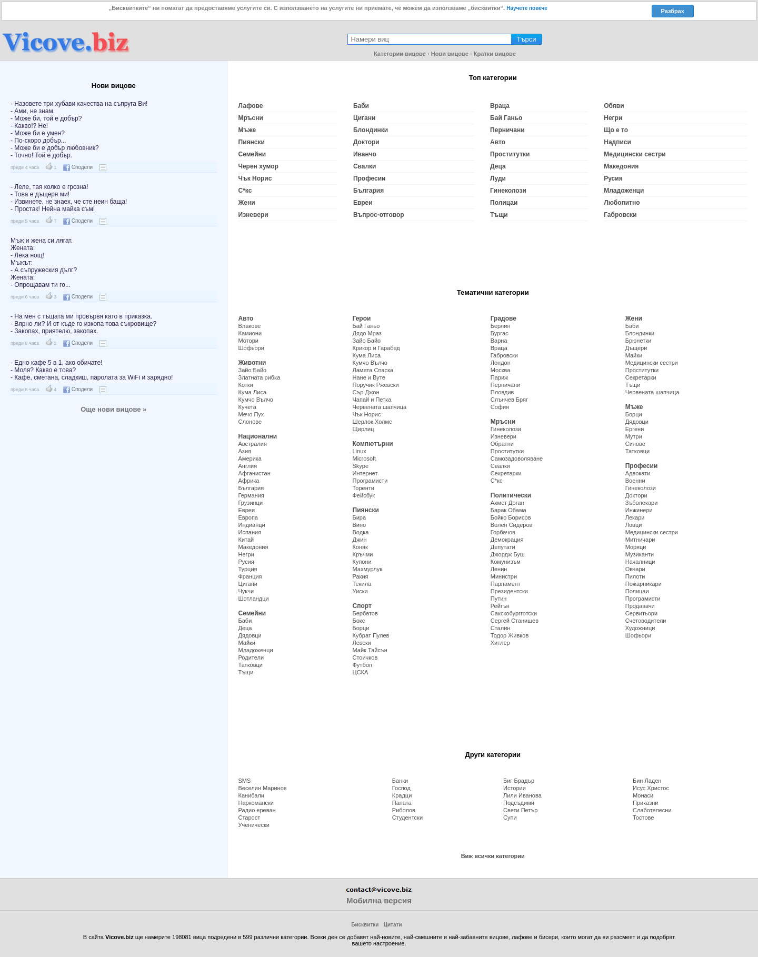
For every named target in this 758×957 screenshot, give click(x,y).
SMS (244, 780)
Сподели (78, 167)
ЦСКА (360, 672)
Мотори (248, 340)
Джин (360, 539)
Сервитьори (641, 613)
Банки (400, 780)
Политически (511, 495)
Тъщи (499, 214)
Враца (500, 105)
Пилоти (635, 576)
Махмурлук (367, 569)
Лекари (635, 517)
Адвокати (638, 473)
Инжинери (639, 510)
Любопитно (622, 202)
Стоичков (365, 657)
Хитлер (500, 643)
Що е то (616, 130)
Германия (251, 495)
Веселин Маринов (262, 788)
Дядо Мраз (367, 333)
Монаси (643, 795)
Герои (362, 318)
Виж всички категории (493, 856)
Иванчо (364, 154)
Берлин (501, 326)
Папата (402, 803)
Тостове (643, 817)
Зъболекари (641, 503)
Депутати (503, 547)
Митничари (640, 539)
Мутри (633, 436)
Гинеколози (508, 190)
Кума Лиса (252, 392)
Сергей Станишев (514, 620)
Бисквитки (364, 925)
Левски (362, 643)
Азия (244, 451)
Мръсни (250, 118)
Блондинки (370, 130)
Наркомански (256, 803)
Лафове (250, 105)
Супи (510, 817)
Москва (501, 370)
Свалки (364, 166)
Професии (369, 178)
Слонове (250, 421)
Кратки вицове (495, 54)
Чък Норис (255, 178)
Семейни (252, 154)
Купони (362, 562)
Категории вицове (400, 54)
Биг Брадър (518, 780)
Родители (251, 657)
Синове (635, 444)
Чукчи (246, 591)
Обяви (614, 105)
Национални (257, 436)
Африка (249, 480)
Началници (640, 562)
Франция (250, 576)
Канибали (251, 795)
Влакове (249, 326)
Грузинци (250, 503)
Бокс (359, 620)
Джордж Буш (508, 554)
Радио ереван (257, 810)
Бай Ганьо (506, 118)
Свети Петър (520, 810)
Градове (503, 318)
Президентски (509, 591)
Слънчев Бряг (509, 399)
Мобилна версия (379, 900)
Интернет (365, 473)
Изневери (253, 214)
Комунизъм (506, 562)
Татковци (250, 665)
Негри (613, 118)
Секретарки (506, 473)
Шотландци (253, 598)
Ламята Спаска (373, 370)
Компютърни (373, 443)
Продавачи (640, 606)
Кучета (247, 407)
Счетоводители (645, 620)
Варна (499, 340)
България (368, 190)
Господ (401, 788)
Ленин (499, 569)
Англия (247, 466)
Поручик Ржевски (376, 385)
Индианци (251, 525)
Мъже (247, 130)
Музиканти (639, 554)
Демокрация (507, 539)
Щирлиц (363, 429)
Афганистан (254, 473)
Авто (497, 142)
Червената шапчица (380, 407)
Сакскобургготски (514, 613)
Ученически (254, 825)
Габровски (620, 214)
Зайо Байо (252, 370)
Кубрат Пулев (371, 635)
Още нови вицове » (113, 409)
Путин (499, 598)
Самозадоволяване (517, 458)
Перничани (507, 130)
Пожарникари (643, 584)
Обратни (502, 444)
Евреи (363, 202)
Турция (247, 569)
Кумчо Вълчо (256, 399)
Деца (498, 166)
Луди (498, 178)
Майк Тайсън (370, 650)
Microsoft (364, 458)
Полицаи (503, 202)
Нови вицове (449, 54)
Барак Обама (508, 510)
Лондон (501, 363)
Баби (361, 105)
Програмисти (370, 480)
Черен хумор (258, 166)
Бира (359, 517)
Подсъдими (518, 803)
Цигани (364, 118)
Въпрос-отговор (378, 214)
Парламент (506, 584)
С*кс (245, 190)
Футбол (363, 665)
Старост (249, 817)
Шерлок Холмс (372, 421)
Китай (246, 539)
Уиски (360, 591)
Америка (250, 458)
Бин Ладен (647, 780)
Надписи (617, 142)
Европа (248, 517)
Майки (247, 643)
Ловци (633, 525)
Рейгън (500, 606)
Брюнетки (638, 340)
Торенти (363, 488)
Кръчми (363, 554)
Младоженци (624, 190)
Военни (635, 480)
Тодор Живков (510, 635)
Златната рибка (259, 377)
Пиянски (251, 142)
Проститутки (510, 154)
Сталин (501, 628)
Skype (361, 466)
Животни (252, 362)
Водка (361, 532)
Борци (361, 628)
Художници (640, 628)
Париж (499, 377)
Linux (359, 451)
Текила (362, 584)
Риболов (403, 810)
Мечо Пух (251, 414)
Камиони (250, 333)
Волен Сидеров (512, 525)
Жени (246, 202)
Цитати (393, 925)
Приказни (645, 803)
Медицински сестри (635, 154)
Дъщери (636, 348)
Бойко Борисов (511, 517)
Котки (245, 385)
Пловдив (502, 392)
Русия (613, 178)
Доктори (366, 142)
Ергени (634, 429)
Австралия (252, 444)
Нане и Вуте (369, 377)
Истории (514, 788)
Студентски (407, 817)
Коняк (360, 547)
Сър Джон (366, 392)
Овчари (635, 569)
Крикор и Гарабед (376, 348)
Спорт (362, 606)
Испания (250, 532)
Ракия (360, 576)
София (500, 407)
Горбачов (503, 532)
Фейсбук (364, 495)
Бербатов (365, 613)
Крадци (402, 795)
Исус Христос (651, 788)
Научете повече (526, 8)
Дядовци (250, 635)
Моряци (635, 547)
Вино (359, 525)
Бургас (499, 333)
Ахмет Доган (507, 503)
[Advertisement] (114, 497)
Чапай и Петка (372, 399)
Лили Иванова (522, 795)
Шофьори (251, 348)
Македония (621, 166)
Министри (504, 576)
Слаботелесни (652, 810)
